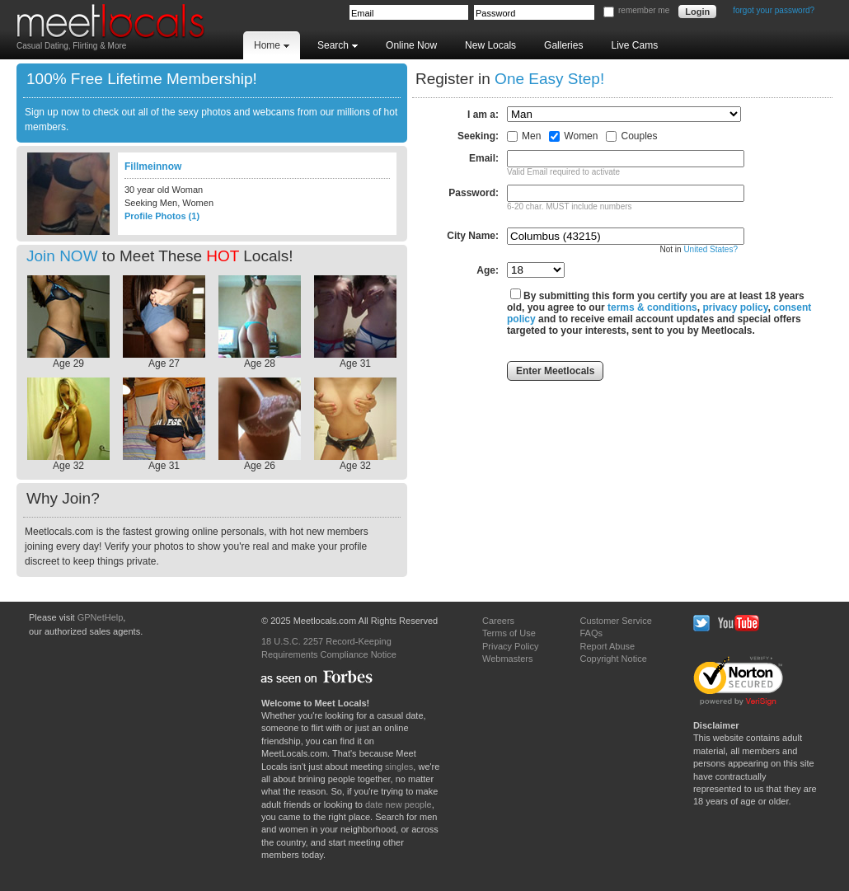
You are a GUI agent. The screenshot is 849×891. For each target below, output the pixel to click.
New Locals (490, 45)
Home (271, 45)
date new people (398, 804)
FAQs (591, 633)
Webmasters (507, 659)
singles (399, 766)
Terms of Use (509, 633)
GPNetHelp (100, 617)
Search (337, 45)
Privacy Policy (510, 646)
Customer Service (615, 621)
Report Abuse (607, 646)
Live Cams (634, 45)
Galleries (563, 45)
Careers (498, 621)
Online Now (411, 45)
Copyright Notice (612, 659)
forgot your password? (773, 10)
